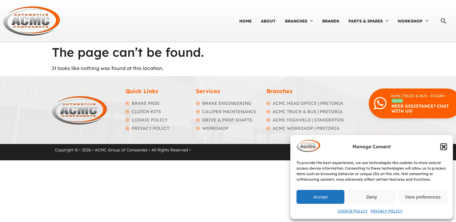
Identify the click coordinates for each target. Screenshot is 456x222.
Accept (320, 196)
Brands (330, 20)
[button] (444, 147)
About (268, 20)
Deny (371, 196)
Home (245, 20)
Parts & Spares (368, 20)
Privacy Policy (387, 211)
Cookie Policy (353, 211)
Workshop (413, 20)
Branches (299, 20)
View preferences (423, 196)
